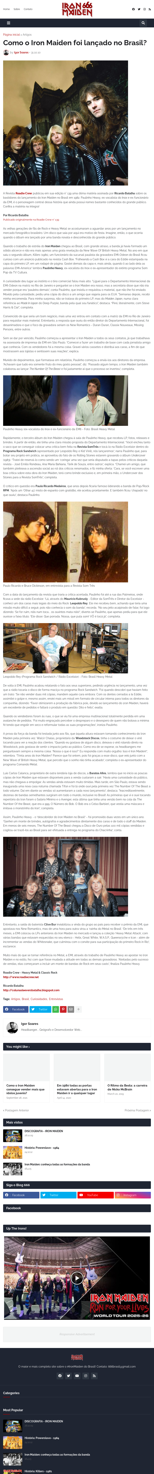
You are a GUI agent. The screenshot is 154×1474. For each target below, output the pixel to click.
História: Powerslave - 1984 (42, 1147)
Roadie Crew (24, 193)
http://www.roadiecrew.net (21, 977)
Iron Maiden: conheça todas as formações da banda (57, 1164)
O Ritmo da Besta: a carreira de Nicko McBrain (127, 1087)
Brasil (25, 999)
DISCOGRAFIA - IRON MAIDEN (44, 1131)
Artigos (27, 34)
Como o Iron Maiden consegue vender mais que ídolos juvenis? (25, 1089)
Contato (28, 9)
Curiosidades (39, 999)
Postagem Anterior (17, 1110)
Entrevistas (56, 999)
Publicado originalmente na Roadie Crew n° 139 (31, 219)
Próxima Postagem (137, 1110)
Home (6, 9)
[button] (8, 23)
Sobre (17, 9)
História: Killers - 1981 (38, 1471)
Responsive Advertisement (77, 1334)
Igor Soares (29, 1024)
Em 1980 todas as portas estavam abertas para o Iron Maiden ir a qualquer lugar (77, 1089)
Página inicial (11, 34)
